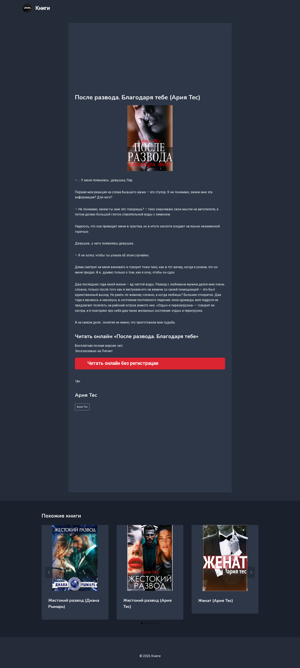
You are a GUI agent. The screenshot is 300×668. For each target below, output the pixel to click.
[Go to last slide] (49, 572)
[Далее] (251, 572)
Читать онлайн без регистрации (122, 363)
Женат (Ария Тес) (215, 600)
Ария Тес (82, 406)
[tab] (142, 623)
